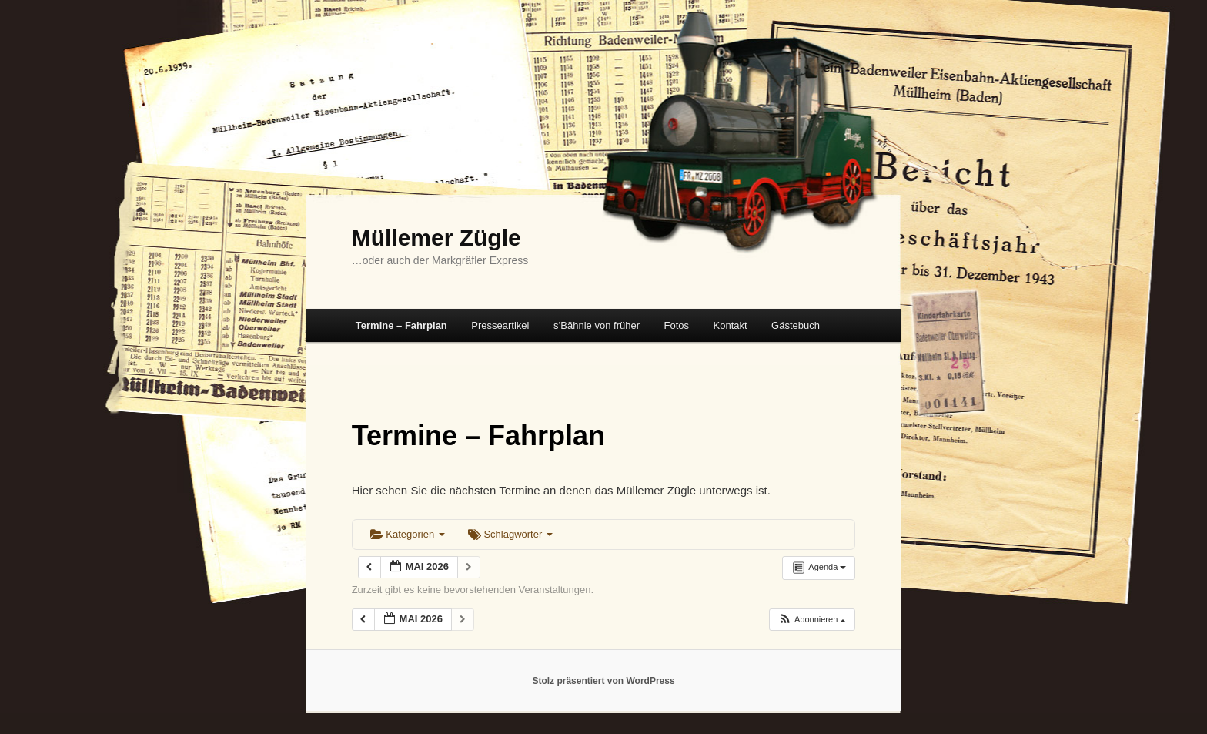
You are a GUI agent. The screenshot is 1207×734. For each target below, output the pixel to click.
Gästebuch (795, 325)
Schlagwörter (510, 534)
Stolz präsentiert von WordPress (603, 680)
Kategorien (407, 534)
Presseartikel (500, 325)
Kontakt (730, 325)
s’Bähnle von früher (596, 325)
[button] (812, 619)
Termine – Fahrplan (401, 325)
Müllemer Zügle (436, 237)
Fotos (676, 325)
